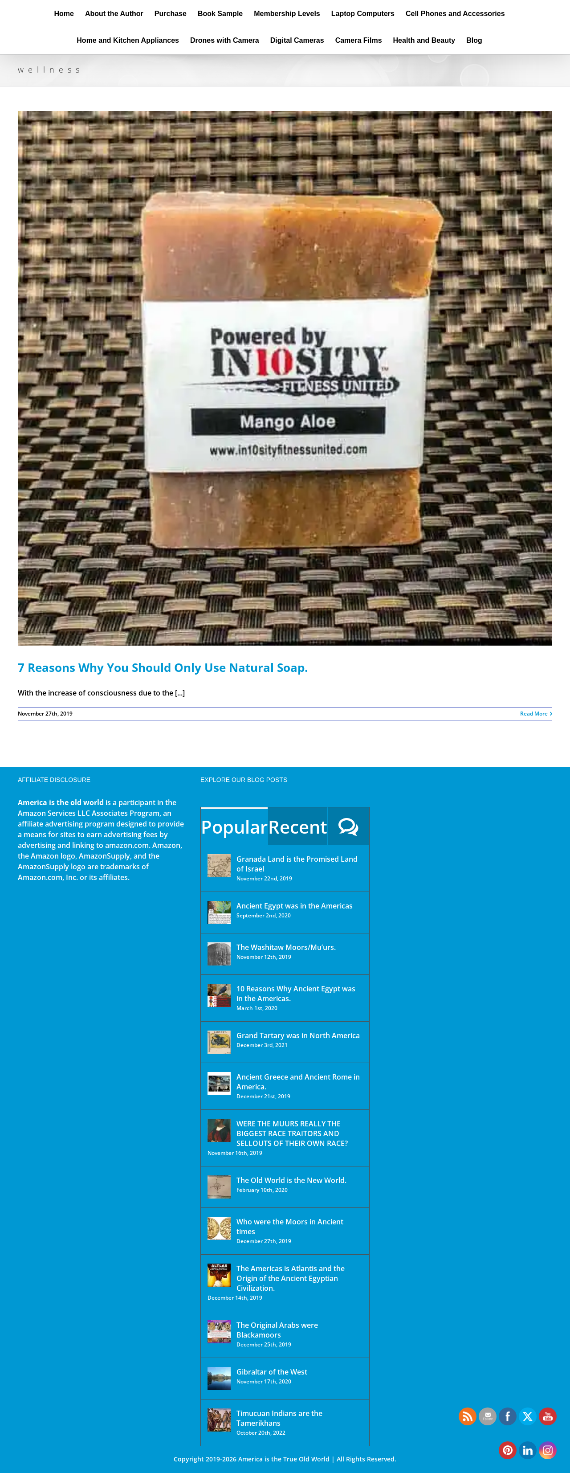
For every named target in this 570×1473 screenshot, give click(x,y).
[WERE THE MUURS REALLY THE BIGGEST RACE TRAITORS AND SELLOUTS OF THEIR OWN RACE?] (219, 1130)
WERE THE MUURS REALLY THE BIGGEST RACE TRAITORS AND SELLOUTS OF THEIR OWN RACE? (292, 1133)
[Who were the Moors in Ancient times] (219, 1228)
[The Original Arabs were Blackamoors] (219, 1331)
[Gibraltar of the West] (219, 1378)
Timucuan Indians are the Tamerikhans (279, 1418)
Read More (534, 713)
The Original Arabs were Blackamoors (277, 1330)
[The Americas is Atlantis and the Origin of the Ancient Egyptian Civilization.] (219, 1275)
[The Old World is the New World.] (219, 1187)
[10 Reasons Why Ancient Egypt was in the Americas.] (219, 995)
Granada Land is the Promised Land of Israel (297, 864)
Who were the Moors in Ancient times (289, 1226)
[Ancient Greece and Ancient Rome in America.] (219, 1083)
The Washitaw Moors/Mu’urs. (286, 947)
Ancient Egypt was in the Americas (294, 906)
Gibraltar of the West (271, 1372)
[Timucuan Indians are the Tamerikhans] (219, 1420)
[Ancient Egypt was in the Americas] (219, 912)
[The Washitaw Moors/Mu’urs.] (219, 954)
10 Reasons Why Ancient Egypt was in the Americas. (295, 993)
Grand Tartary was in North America (298, 1035)
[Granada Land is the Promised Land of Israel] (219, 865)
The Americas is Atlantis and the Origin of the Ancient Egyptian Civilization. (290, 1278)
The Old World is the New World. (291, 1180)
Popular (234, 826)
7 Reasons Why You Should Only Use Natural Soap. (163, 667)
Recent (297, 826)
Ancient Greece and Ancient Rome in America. (298, 1082)
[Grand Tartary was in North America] (219, 1042)
